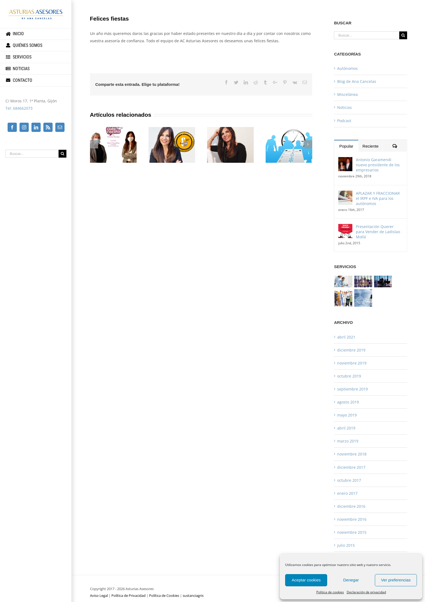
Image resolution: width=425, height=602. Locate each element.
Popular (346, 146)
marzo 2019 (347, 441)
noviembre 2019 (351, 363)
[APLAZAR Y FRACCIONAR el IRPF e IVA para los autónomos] (345, 194)
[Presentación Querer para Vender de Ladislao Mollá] (345, 227)
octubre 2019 (349, 376)
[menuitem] (36, 34)
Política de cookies (330, 592)
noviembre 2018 (351, 454)
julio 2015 (346, 545)
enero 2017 (347, 493)
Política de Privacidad (128, 595)
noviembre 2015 (351, 532)
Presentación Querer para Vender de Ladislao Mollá (378, 231)
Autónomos (347, 68)
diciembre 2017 (351, 467)
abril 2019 (346, 428)
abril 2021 (346, 337)
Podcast (344, 120)
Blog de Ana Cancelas (356, 81)
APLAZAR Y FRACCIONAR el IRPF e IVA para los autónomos (378, 198)
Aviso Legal (99, 595)
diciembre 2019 (351, 350)
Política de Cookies (164, 595)
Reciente (370, 146)
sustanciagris (193, 595)
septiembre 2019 (352, 389)
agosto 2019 (348, 402)
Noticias (344, 107)
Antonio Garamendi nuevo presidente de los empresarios (378, 165)
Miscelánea (347, 94)
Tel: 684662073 (19, 108)
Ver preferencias (396, 580)
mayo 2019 (347, 415)
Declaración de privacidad (366, 592)
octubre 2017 (349, 480)
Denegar (351, 580)
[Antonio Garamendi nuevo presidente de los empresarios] (345, 160)
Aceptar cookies (306, 580)
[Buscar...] (32, 154)
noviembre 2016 (351, 519)
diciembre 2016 (351, 506)
